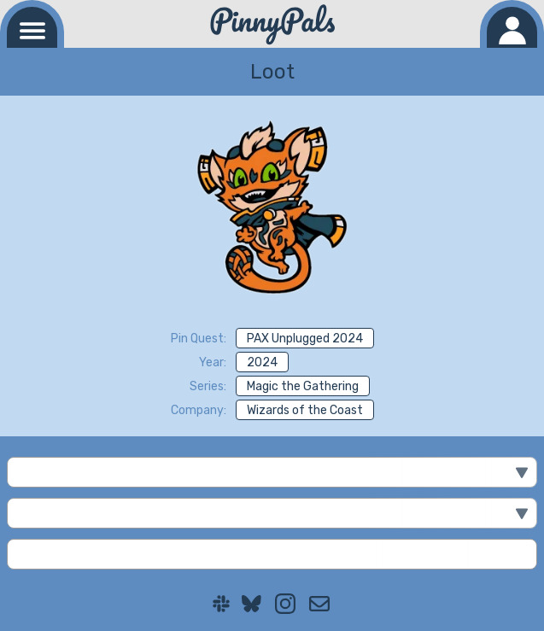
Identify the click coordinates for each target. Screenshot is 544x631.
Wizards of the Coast (305, 410)
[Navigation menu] (32, 27)
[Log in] (512, 27)
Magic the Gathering (303, 386)
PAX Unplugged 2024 (305, 338)
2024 (262, 362)
